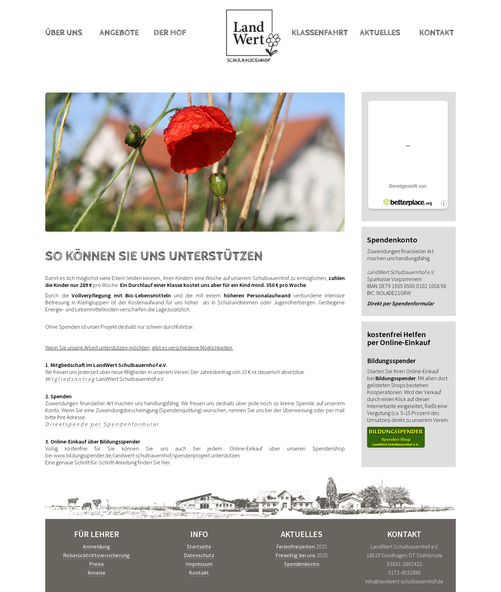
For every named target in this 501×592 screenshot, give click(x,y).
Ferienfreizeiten (295, 546)
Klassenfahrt (320, 33)
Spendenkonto (301, 563)
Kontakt (436, 33)
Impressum (199, 563)
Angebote (119, 33)
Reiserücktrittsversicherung (96, 555)
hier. (166, 462)
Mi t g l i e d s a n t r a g (69, 378)
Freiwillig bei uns (296, 555)
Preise (96, 563)
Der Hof (170, 33)
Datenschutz (199, 555)
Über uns (63, 33)
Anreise (96, 572)
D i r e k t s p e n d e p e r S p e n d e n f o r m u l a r (101, 424)
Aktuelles (380, 33)
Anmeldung (96, 546)
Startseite (199, 546)
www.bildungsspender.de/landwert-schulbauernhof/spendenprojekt (132, 455)
